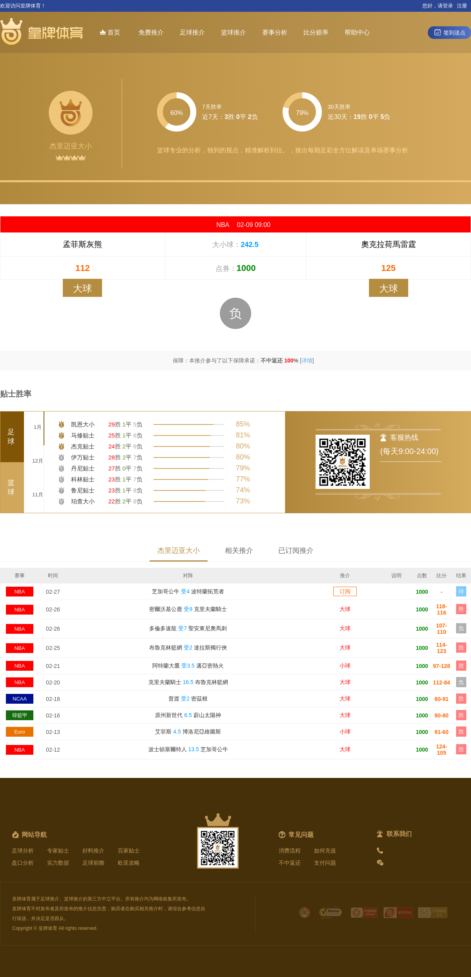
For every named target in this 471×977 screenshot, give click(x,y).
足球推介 (192, 32)
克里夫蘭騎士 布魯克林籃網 (188, 682)
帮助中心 (357, 32)
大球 (345, 609)
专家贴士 (58, 850)
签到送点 (449, 32)
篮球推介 (233, 32)
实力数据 (58, 863)
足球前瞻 (93, 863)
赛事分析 (274, 32)
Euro (19, 732)
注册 (462, 6)
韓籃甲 (19, 715)
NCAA (20, 699)
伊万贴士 (83, 457)
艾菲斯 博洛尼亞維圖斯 (188, 731)
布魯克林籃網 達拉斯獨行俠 (188, 647)
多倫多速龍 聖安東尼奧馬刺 (188, 628)
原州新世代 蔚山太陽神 (188, 715)
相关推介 (239, 550)
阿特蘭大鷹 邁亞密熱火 (187, 665)
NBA (20, 592)
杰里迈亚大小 (178, 550)
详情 (306, 360)
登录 (448, 6)
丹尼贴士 (83, 468)
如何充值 (325, 850)
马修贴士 (83, 435)
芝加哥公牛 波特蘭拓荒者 (188, 591)
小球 (345, 665)
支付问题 (325, 863)
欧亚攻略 (129, 863)
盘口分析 (23, 863)
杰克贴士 (83, 446)
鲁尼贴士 (83, 490)
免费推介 (151, 32)
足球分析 (23, 850)
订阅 (345, 591)
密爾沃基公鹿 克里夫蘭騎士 (188, 609)
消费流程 (290, 850)
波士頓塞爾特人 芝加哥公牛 (188, 749)
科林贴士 (83, 479)
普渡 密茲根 (188, 698)
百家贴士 (129, 850)
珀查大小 (83, 501)
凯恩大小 (83, 424)
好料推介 (93, 850)
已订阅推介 (296, 550)
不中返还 (290, 863)
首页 (110, 32)
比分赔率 (316, 32)
